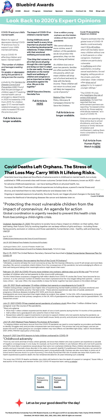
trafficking (87, 66)
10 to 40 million (93, 47)
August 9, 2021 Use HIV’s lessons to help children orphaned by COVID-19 (35, 335)
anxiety (7, 72)
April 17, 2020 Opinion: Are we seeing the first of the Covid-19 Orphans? (35, 260)
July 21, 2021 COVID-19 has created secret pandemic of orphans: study (35, 303)
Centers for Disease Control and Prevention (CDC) (13, 84)
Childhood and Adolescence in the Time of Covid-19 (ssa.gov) (24, 239)
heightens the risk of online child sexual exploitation (91, 97)
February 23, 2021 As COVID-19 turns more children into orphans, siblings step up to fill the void (46, 271)
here (63, 249)
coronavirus (40, 263)
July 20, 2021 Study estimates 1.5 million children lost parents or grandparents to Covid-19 (43, 285)
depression (19, 72)
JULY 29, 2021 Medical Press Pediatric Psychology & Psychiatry (31, 322)
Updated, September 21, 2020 (16, 224)
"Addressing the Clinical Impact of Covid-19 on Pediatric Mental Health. (28, 249)
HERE (40, 103)
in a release (72, 361)
